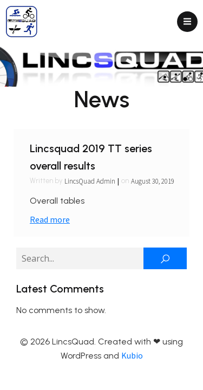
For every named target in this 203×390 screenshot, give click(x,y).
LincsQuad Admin (89, 181)
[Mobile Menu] (187, 21)
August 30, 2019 (152, 181)
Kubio (132, 355)
